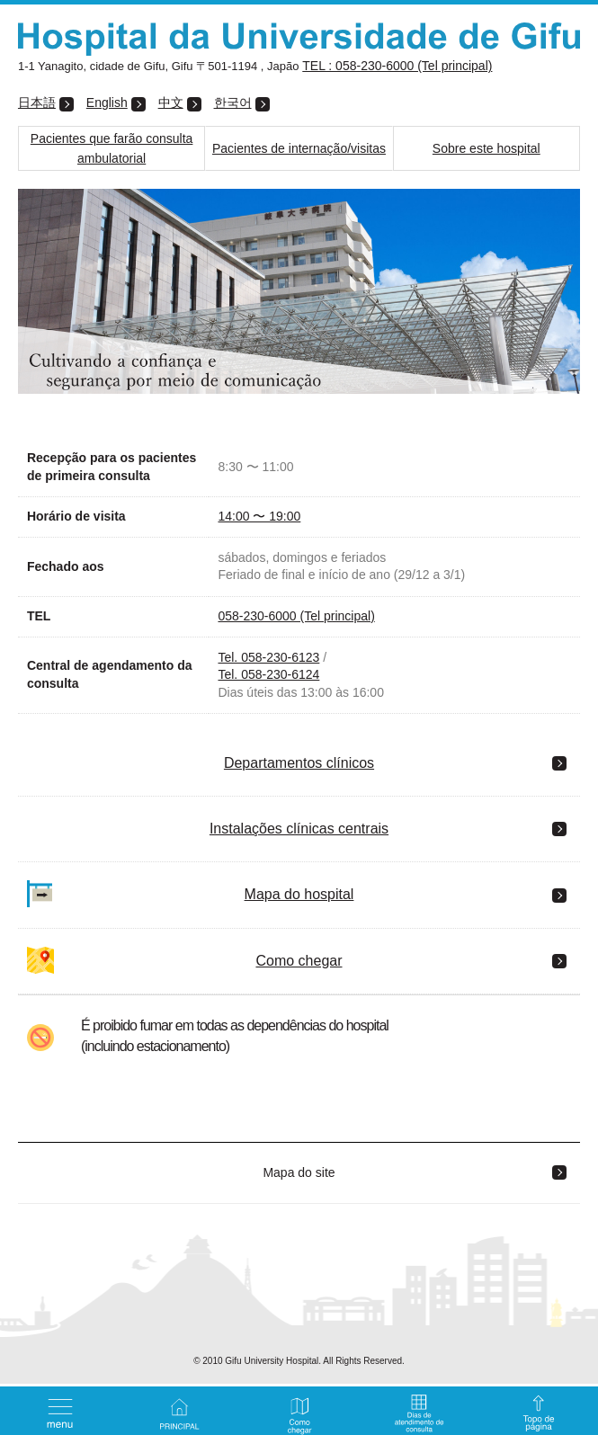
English (107, 102)
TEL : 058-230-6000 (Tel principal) (397, 65)
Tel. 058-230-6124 (268, 674)
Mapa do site (299, 1172)
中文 (170, 102)
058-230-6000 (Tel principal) (296, 616)
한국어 (233, 102)
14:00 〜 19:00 (259, 516)
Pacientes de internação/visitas (299, 148)
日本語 (37, 102)
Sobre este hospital (486, 148)
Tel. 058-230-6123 (268, 657)
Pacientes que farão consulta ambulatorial (112, 148)
